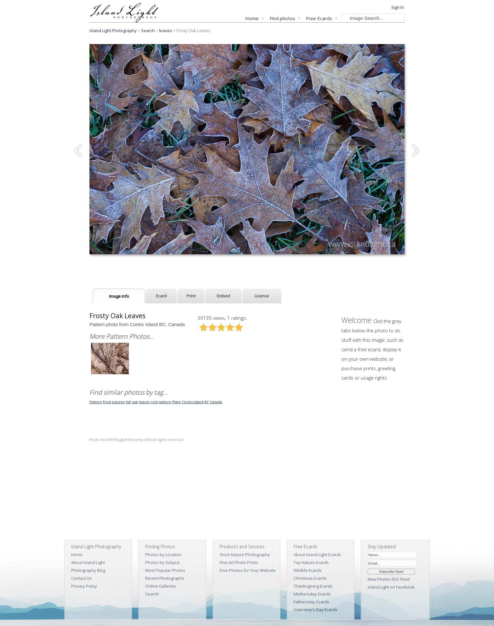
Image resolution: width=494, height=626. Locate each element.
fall (128, 401)
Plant (176, 401)
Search (152, 594)
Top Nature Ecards (311, 562)
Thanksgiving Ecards (313, 586)
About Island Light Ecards (317, 554)
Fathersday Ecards (311, 602)
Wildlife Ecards (308, 570)
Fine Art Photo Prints (239, 562)
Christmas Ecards (310, 578)
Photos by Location (163, 554)
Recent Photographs (164, 578)
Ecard (161, 296)
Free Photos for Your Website (248, 570)
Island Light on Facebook (391, 587)
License (262, 296)
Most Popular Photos (165, 570)
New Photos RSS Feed (389, 579)
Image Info (119, 296)
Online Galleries (160, 586)
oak (135, 401)
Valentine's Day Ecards (315, 609)
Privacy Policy (84, 586)
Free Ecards (319, 18)
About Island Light (88, 562)
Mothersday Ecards (312, 594)
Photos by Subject (162, 562)
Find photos (282, 18)
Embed (223, 296)
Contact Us (81, 578)
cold (154, 401)
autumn (118, 401)
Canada (216, 401)
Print (191, 296)
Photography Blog (88, 570)
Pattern (95, 401)
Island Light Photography (113, 30)
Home (252, 18)
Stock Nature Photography (245, 554)
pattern (165, 401)
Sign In (397, 7)
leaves (165, 30)
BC (206, 401)
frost (107, 401)
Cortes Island (193, 401)
